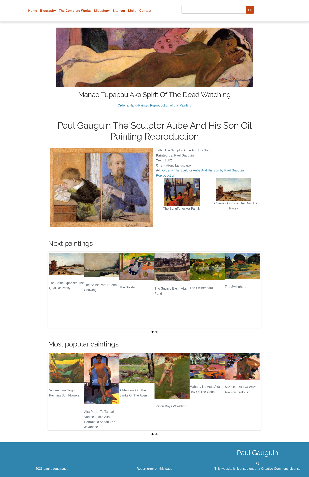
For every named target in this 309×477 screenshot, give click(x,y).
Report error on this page (154, 468)
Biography (48, 10)
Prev (54, 290)
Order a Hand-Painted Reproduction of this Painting (154, 105)
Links (132, 10)
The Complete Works (75, 10)
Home (32, 10)
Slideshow (102, 10)
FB (257, 463)
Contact (145, 10)
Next (255, 290)
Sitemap (119, 10)
